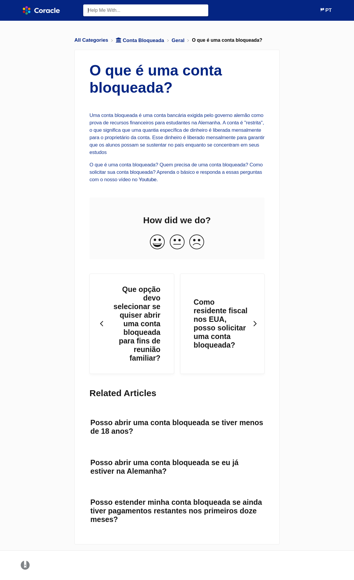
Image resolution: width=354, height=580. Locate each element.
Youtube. (148, 179)
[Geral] (179, 40)
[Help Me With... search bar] (145, 10)
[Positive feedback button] (157, 242)
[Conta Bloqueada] (141, 40)
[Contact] (315, 10)
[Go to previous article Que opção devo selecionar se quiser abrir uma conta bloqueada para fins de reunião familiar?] (131, 324)
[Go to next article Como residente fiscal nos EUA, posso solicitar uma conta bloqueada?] (222, 324)
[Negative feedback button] (197, 242)
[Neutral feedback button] (177, 242)
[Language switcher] (325, 10)
